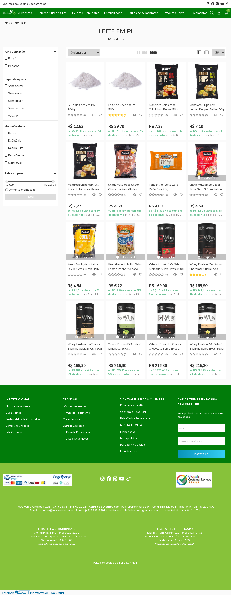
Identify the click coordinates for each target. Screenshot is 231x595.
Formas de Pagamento (76, 413)
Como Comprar (72, 419)
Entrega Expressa (73, 426)
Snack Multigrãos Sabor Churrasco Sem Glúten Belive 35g (123, 187)
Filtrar (30, 197)
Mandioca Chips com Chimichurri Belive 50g (163, 107)
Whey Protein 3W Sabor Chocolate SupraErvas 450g (205, 266)
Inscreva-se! (201, 454)
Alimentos (25, 13)
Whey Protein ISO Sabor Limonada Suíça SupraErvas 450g (124, 346)
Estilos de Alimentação (143, 13)
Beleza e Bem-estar (85, 13)
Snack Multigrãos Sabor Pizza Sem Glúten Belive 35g (205, 187)
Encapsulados (113, 13)
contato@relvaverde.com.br (57, 510)
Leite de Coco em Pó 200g (81, 107)
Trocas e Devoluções (76, 439)
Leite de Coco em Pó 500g (121, 107)
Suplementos (198, 13)
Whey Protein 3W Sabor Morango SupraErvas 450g (166, 266)
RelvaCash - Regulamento (136, 418)
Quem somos (13, 413)
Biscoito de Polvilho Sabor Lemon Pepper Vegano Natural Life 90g (125, 266)
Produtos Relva (174, 13)
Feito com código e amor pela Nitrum (115, 562)
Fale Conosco (14, 432)
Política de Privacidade (76, 432)
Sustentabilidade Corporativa (23, 419)
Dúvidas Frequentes (74, 406)
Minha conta (127, 431)
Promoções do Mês (132, 405)
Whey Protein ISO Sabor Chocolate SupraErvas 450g (165, 346)
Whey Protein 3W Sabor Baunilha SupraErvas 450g (85, 346)
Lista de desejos (129, 451)
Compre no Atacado (18, 426)
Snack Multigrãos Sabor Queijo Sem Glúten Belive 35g (84, 266)
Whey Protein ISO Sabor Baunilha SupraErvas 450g (206, 346)
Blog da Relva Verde (18, 406)
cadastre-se (38, 4)
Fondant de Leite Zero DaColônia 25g (163, 187)
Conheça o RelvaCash (133, 412)
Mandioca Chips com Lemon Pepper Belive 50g (206, 107)
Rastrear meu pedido (132, 444)
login (23, 4)
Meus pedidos (128, 438)
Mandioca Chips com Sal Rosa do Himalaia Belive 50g (83, 187)
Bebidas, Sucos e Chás (52, 13)
